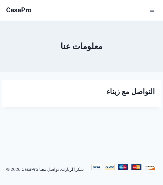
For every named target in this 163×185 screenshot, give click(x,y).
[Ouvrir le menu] (152, 10)
